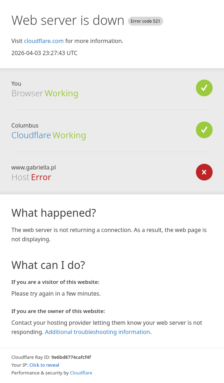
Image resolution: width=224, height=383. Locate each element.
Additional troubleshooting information (97, 332)
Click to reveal (44, 365)
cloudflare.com (44, 41)
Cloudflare (31, 135)
